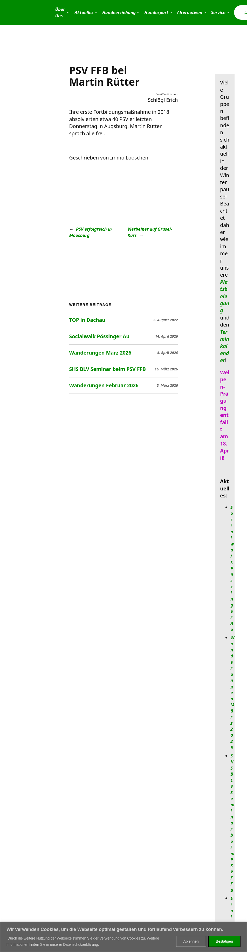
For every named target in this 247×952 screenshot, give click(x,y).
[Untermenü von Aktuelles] (96, 12)
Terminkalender (224, 346)
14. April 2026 (166, 336)
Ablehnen (191, 941)
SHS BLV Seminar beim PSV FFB (107, 369)
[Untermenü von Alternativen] (204, 12)
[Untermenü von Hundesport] (170, 12)
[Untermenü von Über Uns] (68, 12)
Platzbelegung (224, 296)
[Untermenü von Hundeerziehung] (138, 12)
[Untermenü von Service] (228, 12)
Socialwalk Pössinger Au (99, 336)
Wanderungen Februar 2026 (104, 385)
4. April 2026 (167, 352)
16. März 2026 (166, 369)
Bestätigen (224, 941)
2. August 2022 (165, 319)
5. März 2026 (167, 385)
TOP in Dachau (87, 320)
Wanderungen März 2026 (100, 353)
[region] (123, 937)
